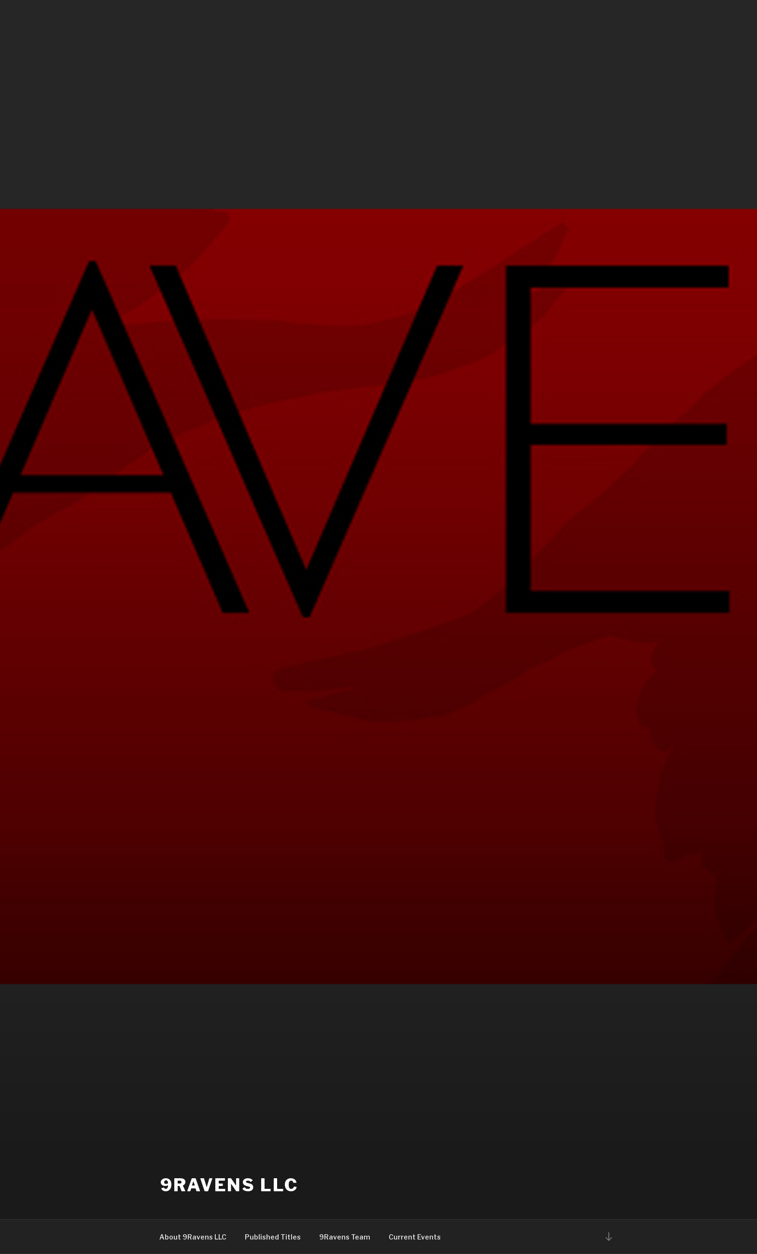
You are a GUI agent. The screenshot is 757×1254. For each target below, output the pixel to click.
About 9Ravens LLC (192, 1237)
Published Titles (273, 1237)
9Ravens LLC (229, 1185)
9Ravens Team (344, 1237)
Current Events (415, 1237)
